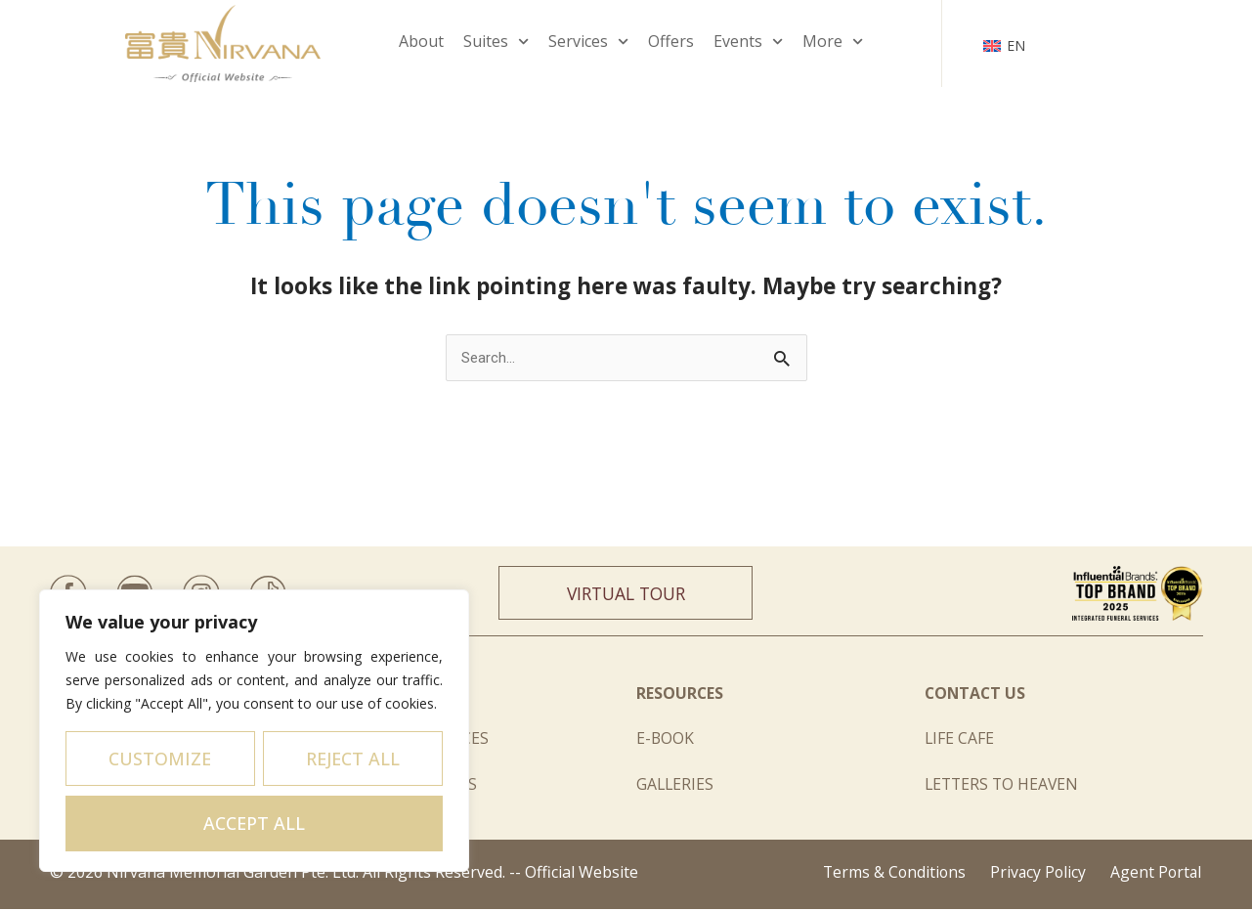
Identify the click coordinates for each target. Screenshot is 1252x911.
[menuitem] (1003, 43)
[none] (1003, 43)
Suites (496, 41)
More (832, 41)
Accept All (254, 823)
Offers (671, 41)
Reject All (353, 758)
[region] (254, 730)
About (421, 41)
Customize (159, 758)
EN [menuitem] (1016, 45)
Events (748, 41)
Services (588, 41)
